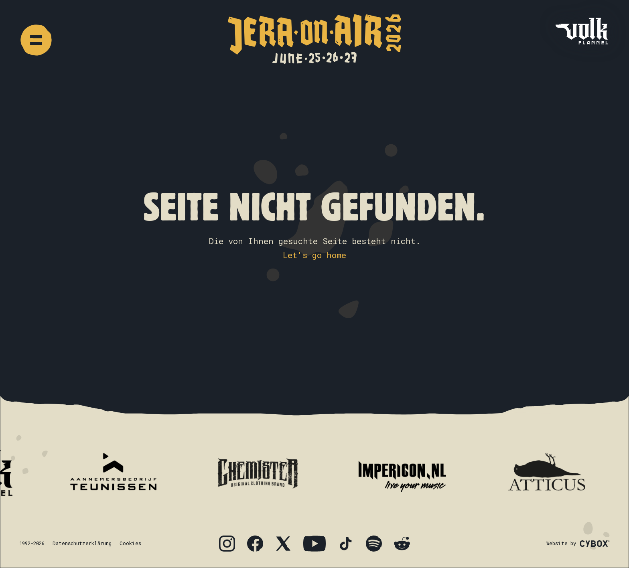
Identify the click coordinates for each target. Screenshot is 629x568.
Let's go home (314, 255)
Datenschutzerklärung (82, 543)
